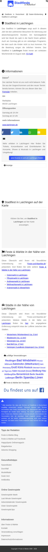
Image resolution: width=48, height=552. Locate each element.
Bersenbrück (22, 374)
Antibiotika (5, 480)
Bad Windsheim (26, 360)
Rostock (28, 367)
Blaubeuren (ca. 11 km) (16, 338)
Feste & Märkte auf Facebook (13, 439)
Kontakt (4, 528)
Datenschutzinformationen (12, 539)
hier (26, 323)
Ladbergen (10, 378)
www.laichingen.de (10, 125)
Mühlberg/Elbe (10, 374)
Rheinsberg (6, 368)
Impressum (5, 536)
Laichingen (6, 323)
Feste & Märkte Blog (9, 435)
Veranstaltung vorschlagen (12, 532)
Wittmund (8, 364)
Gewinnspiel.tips (8, 510)
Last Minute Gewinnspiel (11, 498)
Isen (41, 364)
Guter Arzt (5, 476)
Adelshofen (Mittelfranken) (26, 364)
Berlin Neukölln (37, 374)
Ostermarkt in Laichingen (17, 275)
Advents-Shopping (8, 450)
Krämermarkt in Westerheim (18, 288)
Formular (6, 92)
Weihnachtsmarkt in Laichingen (20, 284)
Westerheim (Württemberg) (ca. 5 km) (22, 334)
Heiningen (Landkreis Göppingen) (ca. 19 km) (25, 347)
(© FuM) (29, 54)
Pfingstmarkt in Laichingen (18, 278)
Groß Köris (17, 367)
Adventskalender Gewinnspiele (14, 502)
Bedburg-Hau (39, 371)
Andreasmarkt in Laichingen (18, 281)
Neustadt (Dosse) (25, 371)
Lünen (39, 377)
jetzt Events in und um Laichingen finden (27, 158)
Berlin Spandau (25, 377)
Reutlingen (10, 360)
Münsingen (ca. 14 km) (16, 341)
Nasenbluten (6, 465)
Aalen (14, 371)
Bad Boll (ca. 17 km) (15, 344)
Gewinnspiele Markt (9, 495)
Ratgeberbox (6, 446)
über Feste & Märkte (9, 524)
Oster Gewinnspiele (9, 506)
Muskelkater (6, 472)
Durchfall (5, 469)
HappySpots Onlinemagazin (12, 443)
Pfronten (40, 361)
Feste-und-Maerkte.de (37, 264)
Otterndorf (36, 368)
